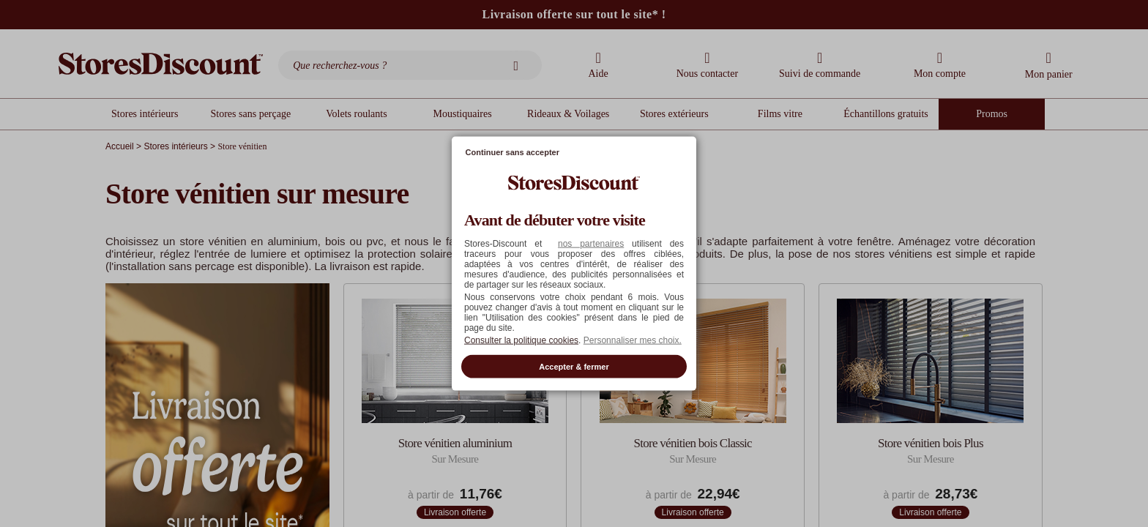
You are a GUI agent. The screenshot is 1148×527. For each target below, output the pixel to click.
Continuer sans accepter (512, 152)
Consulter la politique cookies (521, 339)
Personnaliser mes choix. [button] (633, 339)
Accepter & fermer (573, 366)
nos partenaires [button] (591, 243)
